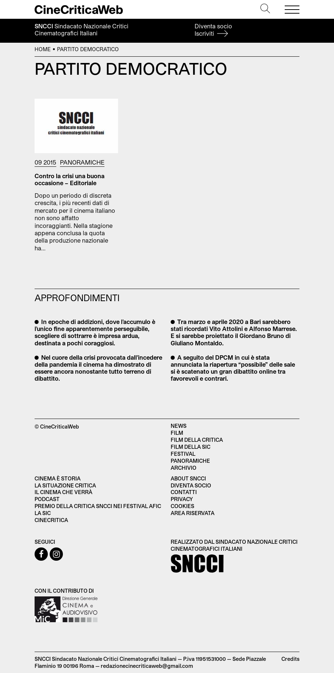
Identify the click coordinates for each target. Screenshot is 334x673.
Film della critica (197, 440)
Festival (183, 454)
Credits (290, 659)
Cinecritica (51, 520)
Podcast (47, 499)
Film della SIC (190, 447)
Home (43, 49)
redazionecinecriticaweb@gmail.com (147, 666)
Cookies (182, 506)
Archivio (183, 468)
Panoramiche (82, 162)
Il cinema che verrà (63, 492)
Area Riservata (192, 513)
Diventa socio (213, 29)
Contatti (184, 492)
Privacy (182, 499)
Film (177, 433)
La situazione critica (65, 485)
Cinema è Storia (58, 478)
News (178, 426)
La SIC (43, 513)
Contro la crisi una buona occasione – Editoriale (69, 179)
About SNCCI (188, 478)
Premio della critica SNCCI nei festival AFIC (98, 506)
